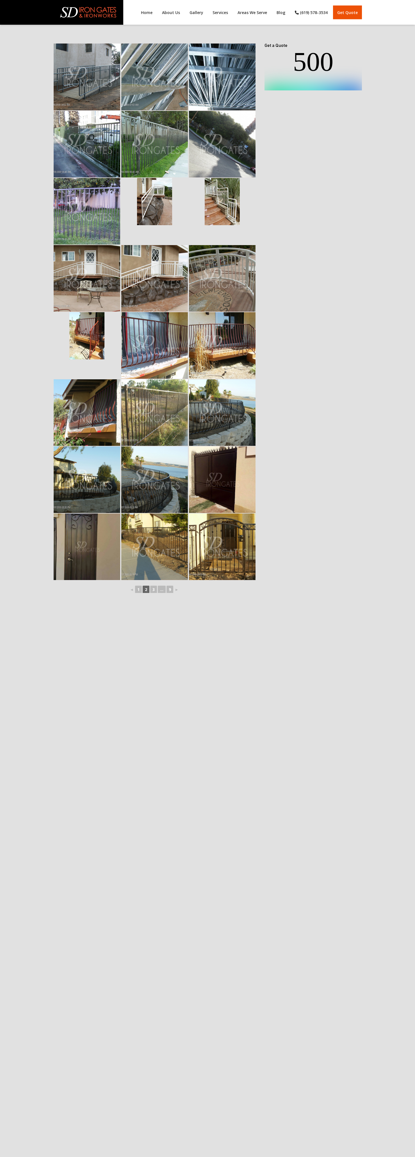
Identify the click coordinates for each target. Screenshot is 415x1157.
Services (220, 12)
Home (146, 12)
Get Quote (347, 12)
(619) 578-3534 (311, 12)
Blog (281, 12)
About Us (171, 12)
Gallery (196, 12)
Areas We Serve (252, 12)
